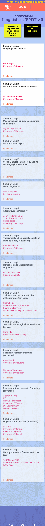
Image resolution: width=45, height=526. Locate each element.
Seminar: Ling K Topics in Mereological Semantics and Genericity (22, 337)
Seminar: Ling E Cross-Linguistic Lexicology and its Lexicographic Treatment (20, 174)
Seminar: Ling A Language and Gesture (14, 47)
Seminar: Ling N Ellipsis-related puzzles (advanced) (20, 434)
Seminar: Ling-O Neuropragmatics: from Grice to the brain (21, 472)
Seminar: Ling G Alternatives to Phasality (15, 223)
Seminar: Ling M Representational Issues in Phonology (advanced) (21, 406)
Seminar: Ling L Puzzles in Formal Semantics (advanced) (17, 371)
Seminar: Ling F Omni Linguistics (11, 196)
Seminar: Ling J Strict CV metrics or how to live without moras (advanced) (18, 310)
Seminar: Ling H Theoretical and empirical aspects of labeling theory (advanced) (21, 250)
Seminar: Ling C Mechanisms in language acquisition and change (21, 133)
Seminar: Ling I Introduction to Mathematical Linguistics (18, 280)
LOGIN (22, 7)
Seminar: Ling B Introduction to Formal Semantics (20, 85)
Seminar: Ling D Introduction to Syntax (14, 149)
